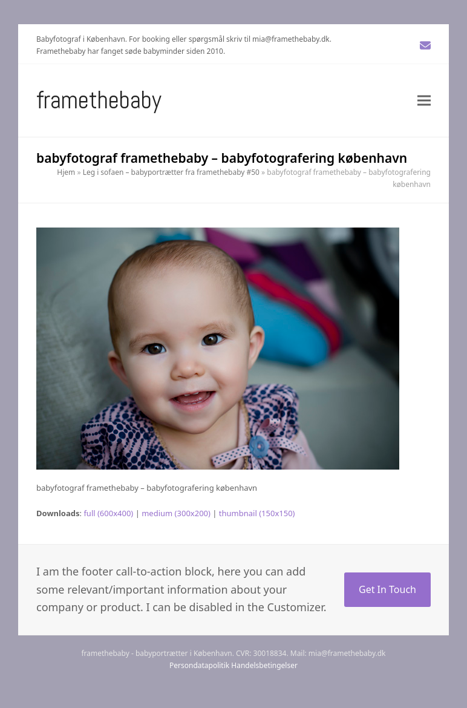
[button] (424, 100)
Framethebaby (99, 100)
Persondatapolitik (199, 665)
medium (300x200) (176, 513)
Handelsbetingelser (264, 665)
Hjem (66, 172)
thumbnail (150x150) (257, 513)
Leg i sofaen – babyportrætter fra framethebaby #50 (171, 172)
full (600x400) (108, 513)
